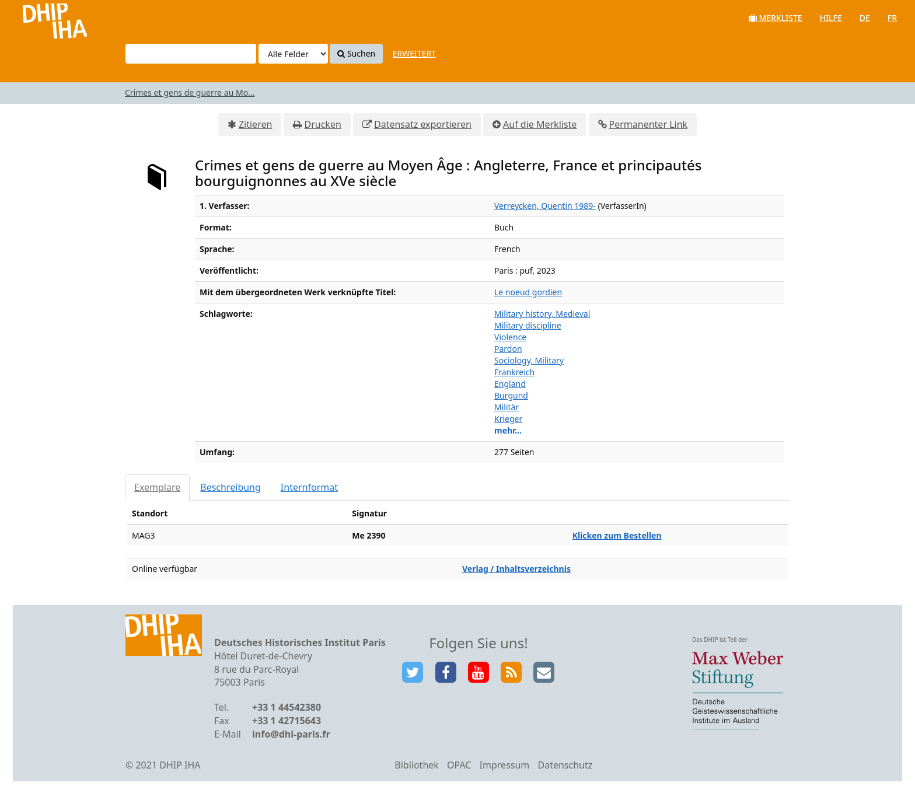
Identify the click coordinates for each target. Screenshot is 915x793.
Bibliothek (416, 765)
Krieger (508, 418)
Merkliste (775, 17)
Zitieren (255, 124)
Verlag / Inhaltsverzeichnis (516, 568)
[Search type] (293, 54)
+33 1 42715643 (286, 720)
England (510, 383)
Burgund (511, 395)
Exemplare (157, 487)
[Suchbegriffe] (190, 54)
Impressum (505, 765)
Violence (510, 337)
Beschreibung (230, 487)
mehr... (508, 430)
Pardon (508, 348)
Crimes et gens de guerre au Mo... (189, 92)
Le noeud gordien (528, 292)
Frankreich (514, 372)
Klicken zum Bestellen (617, 535)
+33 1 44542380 (286, 707)
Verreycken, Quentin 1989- (545, 205)
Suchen (356, 53)
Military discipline (527, 325)
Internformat (309, 487)
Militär (506, 407)
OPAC (459, 765)
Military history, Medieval (542, 313)
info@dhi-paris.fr (291, 734)
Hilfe (831, 17)
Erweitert (414, 53)
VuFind (40, 18)
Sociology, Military (529, 360)
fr (892, 17)
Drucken (322, 124)
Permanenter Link (648, 124)
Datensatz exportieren (423, 124)
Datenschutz (564, 765)
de (865, 17)
